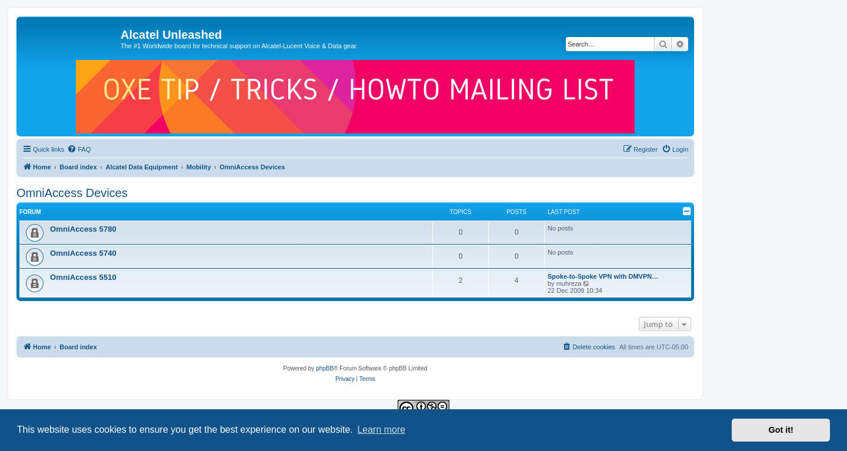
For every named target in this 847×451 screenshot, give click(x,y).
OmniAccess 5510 (83, 277)
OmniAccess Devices (72, 192)
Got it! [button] (781, 430)
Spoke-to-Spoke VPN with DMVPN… (603, 276)
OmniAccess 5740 (83, 253)
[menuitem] (79, 149)
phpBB (325, 368)
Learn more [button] (381, 430)
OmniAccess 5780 (83, 229)
